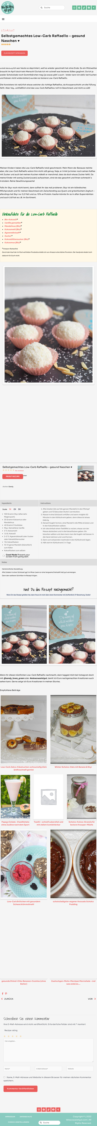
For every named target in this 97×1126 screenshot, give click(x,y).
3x (19, 509)
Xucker (7, 236)
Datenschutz (26, 1117)
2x (15, 509)
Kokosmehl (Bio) (12, 229)
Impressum (10, 1117)
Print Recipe (13, 476)
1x (10, 509)
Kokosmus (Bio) (12, 242)
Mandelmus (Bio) (12, 226)
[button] (3, 19)
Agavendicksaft (11, 232)
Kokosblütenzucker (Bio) (16, 239)
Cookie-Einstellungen (18, 1122)
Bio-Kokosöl (10, 219)
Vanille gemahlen (12, 223)
